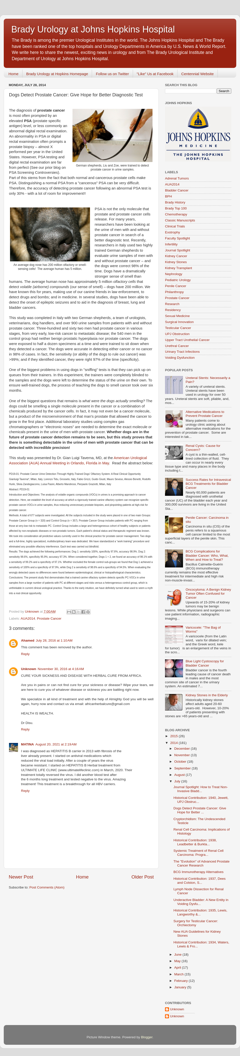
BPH (168, 196)
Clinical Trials (175, 226)
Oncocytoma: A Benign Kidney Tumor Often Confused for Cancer (208, 593)
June (178, 954)
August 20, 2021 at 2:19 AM (56, 744)
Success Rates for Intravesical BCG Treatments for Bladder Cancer (208, 484)
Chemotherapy (176, 214)
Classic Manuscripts (180, 220)
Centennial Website (197, 74)
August (180, 775)
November (182, 755)
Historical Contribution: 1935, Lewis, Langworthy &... (200, 912)
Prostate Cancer (49, 618)
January (180, 987)
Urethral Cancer (177, 346)
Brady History (175, 202)
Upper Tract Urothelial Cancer (187, 340)
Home (13, 74)
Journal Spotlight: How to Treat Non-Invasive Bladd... (201, 789)
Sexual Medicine (177, 316)
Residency (173, 310)
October (180, 761)
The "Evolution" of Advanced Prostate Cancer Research (202, 863)
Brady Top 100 (176, 208)
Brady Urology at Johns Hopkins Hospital (93, 29)
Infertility (171, 244)
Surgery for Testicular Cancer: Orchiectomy (196, 923)
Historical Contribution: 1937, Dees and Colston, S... (200, 880)
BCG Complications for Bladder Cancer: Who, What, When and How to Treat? (207, 555)
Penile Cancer (175, 286)
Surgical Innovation (179, 322)
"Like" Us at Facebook (155, 74)
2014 (174, 743)
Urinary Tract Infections (182, 351)
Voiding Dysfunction (180, 357)
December (182, 748)
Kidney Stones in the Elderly (207, 695)
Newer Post (21, 877)
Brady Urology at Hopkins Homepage (57, 74)
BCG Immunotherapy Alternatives (199, 872)
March (179, 974)
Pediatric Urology (178, 280)
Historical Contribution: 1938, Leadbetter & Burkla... (195, 842)
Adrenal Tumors (177, 178)
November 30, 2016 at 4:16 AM (61, 669)
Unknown (28, 669)
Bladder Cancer (176, 190)
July (177, 781)
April (178, 967)
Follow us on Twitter (112, 74)
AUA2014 (28, 618)
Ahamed (27, 640)
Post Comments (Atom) (47, 887)
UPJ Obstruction (177, 334)
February (181, 981)
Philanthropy (174, 292)
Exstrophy (172, 232)
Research (172, 304)
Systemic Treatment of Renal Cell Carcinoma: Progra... (199, 853)
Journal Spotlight (177, 250)
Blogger (146, 1037)
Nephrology (173, 274)
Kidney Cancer (176, 256)
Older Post (143, 877)
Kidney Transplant (178, 268)
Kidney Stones (176, 262)
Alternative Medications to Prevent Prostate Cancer (205, 414)
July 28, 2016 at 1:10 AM (54, 640)
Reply (25, 654)
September (183, 768)
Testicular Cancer (178, 328)
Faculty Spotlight (177, 238)
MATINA (27, 744)
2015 (174, 736)
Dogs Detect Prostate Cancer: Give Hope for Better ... (200, 810)
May (178, 961)
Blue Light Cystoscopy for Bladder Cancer (205, 663)
